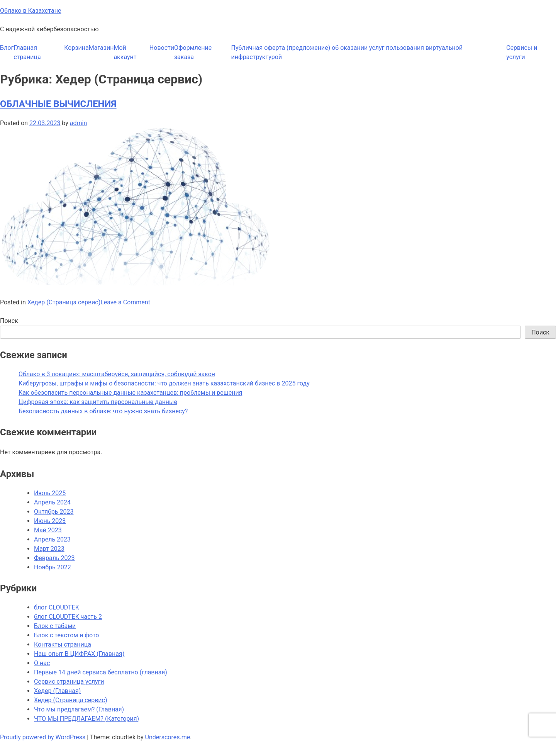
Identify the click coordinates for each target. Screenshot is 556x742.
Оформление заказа (193, 52)
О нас (42, 663)
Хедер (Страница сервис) (63, 302)
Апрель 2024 (52, 502)
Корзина (76, 47)
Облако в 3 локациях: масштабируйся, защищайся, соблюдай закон (117, 374)
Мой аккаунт (125, 52)
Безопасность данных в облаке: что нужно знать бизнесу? (103, 411)
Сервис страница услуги (69, 681)
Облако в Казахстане (30, 10)
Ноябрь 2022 (52, 567)
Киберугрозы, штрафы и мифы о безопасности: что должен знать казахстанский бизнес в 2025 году (164, 383)
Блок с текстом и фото (66, 635)
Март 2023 (49, 548)
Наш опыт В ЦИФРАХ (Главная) (79, 653)
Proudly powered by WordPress (43, 737)
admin (78, 123)
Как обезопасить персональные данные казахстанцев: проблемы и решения (130, 392)
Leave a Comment (125, 302)
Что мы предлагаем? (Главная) (79, 709)
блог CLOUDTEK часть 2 (68, 616)
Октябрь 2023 (53, 511)
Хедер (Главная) (57, 690)
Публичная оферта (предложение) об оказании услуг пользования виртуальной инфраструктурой (347, 52)
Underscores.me (167, 737)
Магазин (101, 47)
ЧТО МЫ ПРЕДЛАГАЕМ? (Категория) (86, 718)
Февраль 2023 (54, 558)
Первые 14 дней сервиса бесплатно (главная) (100, 672)
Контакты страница (62, 644)
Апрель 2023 (52, 539)
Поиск (9, 320)
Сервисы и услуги (521, 52)
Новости (161, 47)
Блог (7, 47)
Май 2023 (48, 530)
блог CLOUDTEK (56, 607)
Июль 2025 (50, 493)
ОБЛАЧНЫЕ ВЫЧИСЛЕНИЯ (58, 103)
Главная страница (27, 52)
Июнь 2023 (50, 521)
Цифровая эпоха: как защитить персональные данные (98, 402)
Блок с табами (55, 626)
